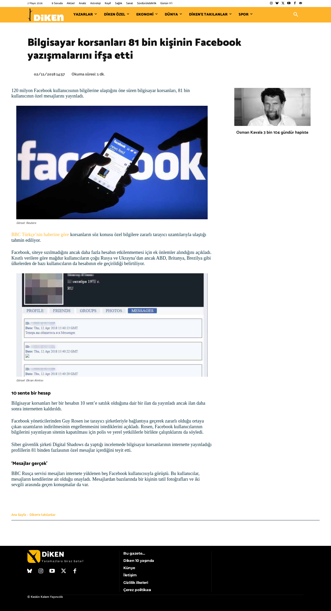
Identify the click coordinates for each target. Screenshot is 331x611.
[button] (296, 14)
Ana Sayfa (18, 515)
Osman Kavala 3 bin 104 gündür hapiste (272, 132)
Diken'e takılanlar (42, 515)
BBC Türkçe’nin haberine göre (40, 234)
